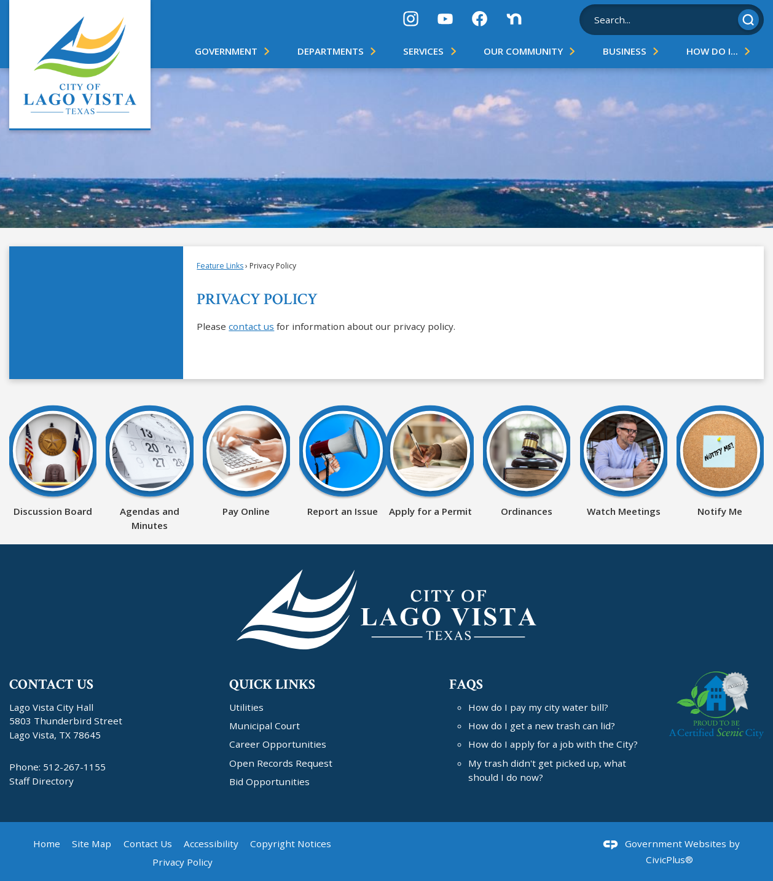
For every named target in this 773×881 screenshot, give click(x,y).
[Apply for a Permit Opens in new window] (430, 460)
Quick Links (272, 684)
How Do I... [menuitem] (712, 51)
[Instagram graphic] (410, 18)
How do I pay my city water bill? (538, 707)
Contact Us (148, 843)
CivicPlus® (669, 859)
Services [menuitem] (423, 51)
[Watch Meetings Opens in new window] (623, 460)
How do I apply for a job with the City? (553, 744)
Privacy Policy (182, 862)
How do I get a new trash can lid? (541, 725)
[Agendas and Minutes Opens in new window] (149, 467)
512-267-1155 (74, 767)
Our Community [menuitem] (523, 51)
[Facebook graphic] (479, 18)
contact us (251, 326)
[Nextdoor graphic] (514, 18)
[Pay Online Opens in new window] (246, 460)
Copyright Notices (290, 843)
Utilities (246, 707)
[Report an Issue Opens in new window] (342, 460)
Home (46, 843)
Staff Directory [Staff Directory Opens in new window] (41, 781)
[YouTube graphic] (445, 18)
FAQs (466, 684)
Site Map (91, 843)
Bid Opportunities (269, 781)
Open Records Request (280, 763)
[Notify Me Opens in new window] (720, 460)
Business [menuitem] (624, 51)
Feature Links (220, 265)
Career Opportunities (277, 744)
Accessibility (211, 843)
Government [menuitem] (226, 51)
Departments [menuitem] (330, 51)
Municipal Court (264, 725)
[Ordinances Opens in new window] (526, 460)
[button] (748, 19)
